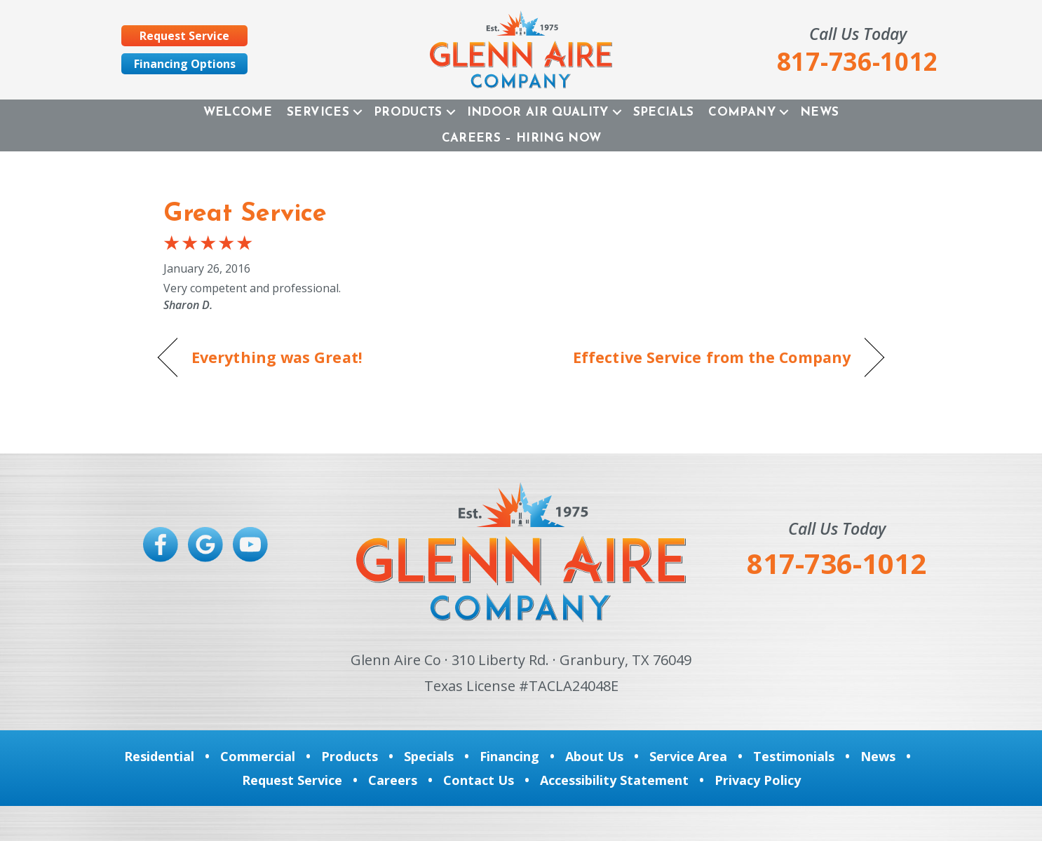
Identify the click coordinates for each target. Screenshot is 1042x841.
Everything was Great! (277, 357)
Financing (509, 756)
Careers (392, 780)
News (819, 112)
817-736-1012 (836, 563)
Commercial (257, 756)
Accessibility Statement (614, 780)
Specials (663, 112)
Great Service (245, 214)
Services (318, 112)
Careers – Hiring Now (522, 138)
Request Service (292, 780)
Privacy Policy (758, 780)
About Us (594, 756)
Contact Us (478, 780)
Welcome (237, 112)
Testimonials (793, 756)
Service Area (688, 756)
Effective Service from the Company (712, 357)
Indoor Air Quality (538, 112)
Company (741, 112)
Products (408, 112)
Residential (159, 756)
